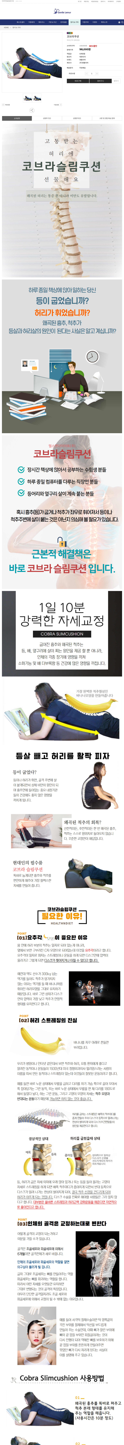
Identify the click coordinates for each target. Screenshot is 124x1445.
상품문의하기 (116, 1316)
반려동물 (63, 22)
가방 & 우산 (53, 22)
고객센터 (118, 1)
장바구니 (103, 1)
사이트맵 (105, 1409)
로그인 (79, 1)
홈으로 (64, 1409)
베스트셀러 (21, 22)
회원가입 (86, 1)
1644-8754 (12, 1419)
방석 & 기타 (75, 22)
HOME (6, 28)
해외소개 (104, 22)
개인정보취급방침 (88, 1409)
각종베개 (31, 22)
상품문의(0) (77, 118)
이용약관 (78, 1409)
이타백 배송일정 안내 (8, 1)
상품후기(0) (47, 118)
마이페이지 (111, 1)
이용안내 (70, 1409)
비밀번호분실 (94, 1)
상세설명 (17, 118)
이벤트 (95, 22)
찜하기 (116, 81)
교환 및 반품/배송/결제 (107, 118)
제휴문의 (98, 1409)
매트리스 (41, 22)
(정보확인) (97, 1422)
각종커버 (85, 22)
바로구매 (78, 81)
